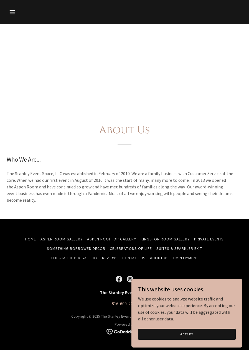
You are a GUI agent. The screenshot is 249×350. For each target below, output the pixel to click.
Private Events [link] (209, 239)
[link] (118, 279)
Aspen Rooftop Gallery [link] (111, 239)
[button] (24, 12)
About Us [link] (159, 257)
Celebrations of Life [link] (131, 248)
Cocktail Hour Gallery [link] (74, 257)
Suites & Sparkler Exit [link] (179, 248)
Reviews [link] (110, 257)
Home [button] (30, 239)
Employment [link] (185, 257)
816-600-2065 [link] (124, 303)
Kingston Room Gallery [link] (165, 239)
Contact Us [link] (134, 257)
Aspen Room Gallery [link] (61, 239)
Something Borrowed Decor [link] (76, 248)
